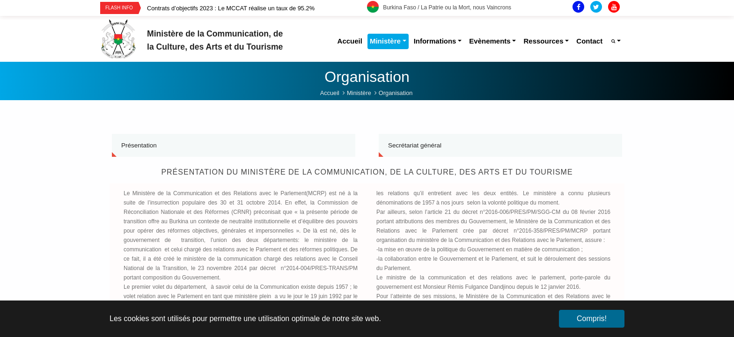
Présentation (139, 145)
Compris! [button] (592, 318)
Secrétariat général (414, 145)
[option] (257, 8)
